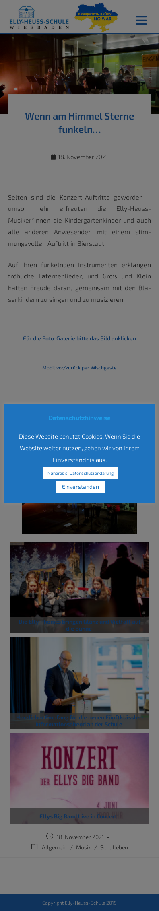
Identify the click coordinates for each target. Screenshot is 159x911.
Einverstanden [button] (80, 486)
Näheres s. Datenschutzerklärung (80, 473)
